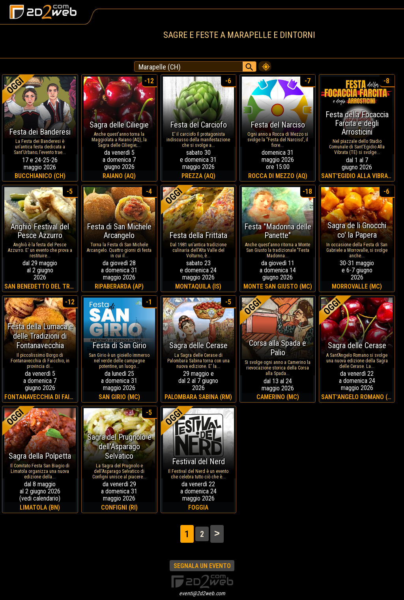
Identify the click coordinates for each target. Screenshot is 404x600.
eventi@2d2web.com (202, 593)
